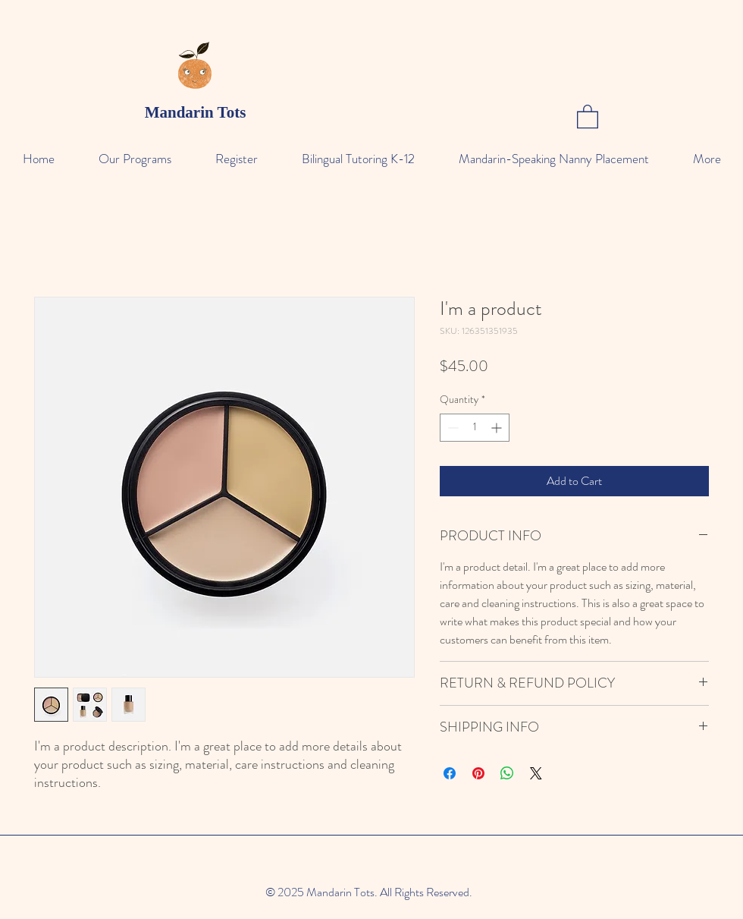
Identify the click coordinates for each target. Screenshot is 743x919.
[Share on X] (536, 773)
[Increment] (497, 427)
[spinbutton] (474, 427)
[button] (587, 115)
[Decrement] (451, 427)
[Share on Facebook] (449, 773)
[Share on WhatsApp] (507, 773)
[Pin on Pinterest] (478, 773)
